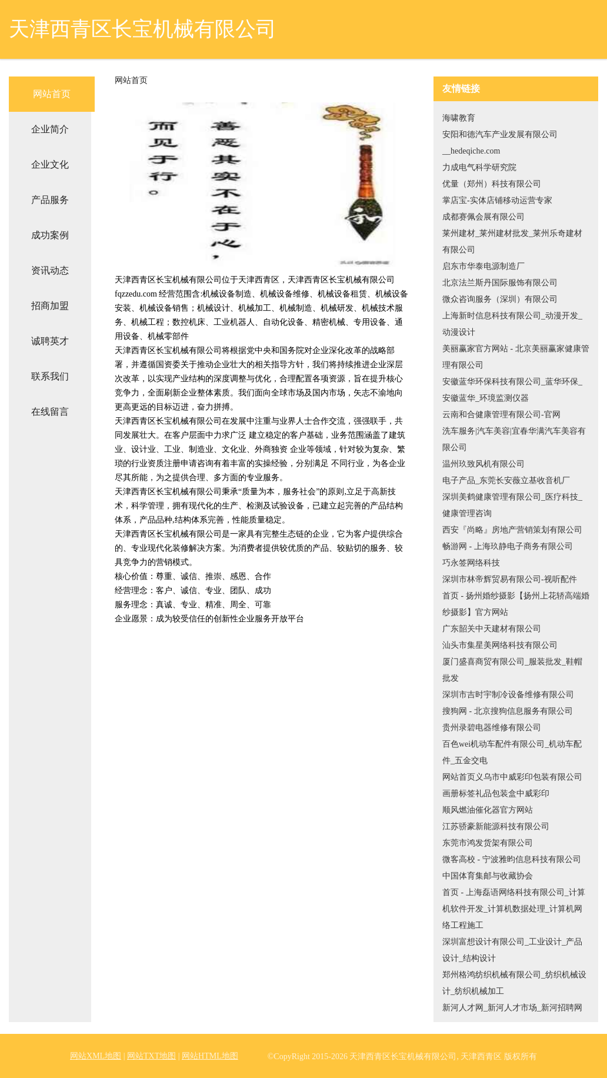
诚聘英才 (50, 341)
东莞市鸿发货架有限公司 (487, 843)
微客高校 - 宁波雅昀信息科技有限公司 (511, 859)
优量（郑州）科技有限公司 (491, 183)
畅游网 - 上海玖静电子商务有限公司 (507, 546)
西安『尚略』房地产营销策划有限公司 (512, 529)
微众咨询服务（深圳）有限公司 (500, 299)
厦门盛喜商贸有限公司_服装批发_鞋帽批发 (512, 670)
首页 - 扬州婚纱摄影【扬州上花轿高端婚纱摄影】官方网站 (515, 604)
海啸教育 (458, 118)
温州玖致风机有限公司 (483, 464)
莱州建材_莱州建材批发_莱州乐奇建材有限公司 (512, 241)
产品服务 (50, 200)
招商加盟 (50, 306)
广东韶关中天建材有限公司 (491, 628)
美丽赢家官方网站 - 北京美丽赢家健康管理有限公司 (515, 357)
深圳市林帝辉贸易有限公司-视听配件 (509, 579)
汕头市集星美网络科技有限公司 (500, 645)
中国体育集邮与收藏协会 (487, 875)
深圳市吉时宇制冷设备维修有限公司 (508, 694)
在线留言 (50, 412)
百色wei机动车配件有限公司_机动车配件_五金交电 (512, 752)
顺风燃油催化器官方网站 (487, 810)
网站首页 (52, 94)
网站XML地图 (95, 1056)
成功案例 (50, 235)
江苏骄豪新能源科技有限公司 (495, 826)
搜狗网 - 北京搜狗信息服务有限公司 (507, 711)
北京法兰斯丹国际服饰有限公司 (500, 282)
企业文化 (50, 164)
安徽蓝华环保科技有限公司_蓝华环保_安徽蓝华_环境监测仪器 (512, 389)
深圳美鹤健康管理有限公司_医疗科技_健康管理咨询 (512, 505)
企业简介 (50, 129)
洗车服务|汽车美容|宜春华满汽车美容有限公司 (514, 439)
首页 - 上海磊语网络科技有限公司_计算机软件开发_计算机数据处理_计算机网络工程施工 (513, 909)
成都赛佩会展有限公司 (483, 216)
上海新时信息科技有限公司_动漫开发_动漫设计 (512, 324)
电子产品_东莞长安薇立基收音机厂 (506, 480)
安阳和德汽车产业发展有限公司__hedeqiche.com (500, 142)
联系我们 (50, 376)
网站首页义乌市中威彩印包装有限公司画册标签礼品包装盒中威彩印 (512, 785)
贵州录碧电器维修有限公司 (491, 727)
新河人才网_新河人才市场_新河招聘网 (512, 1007)
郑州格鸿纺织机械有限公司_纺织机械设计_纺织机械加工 (514, 983)
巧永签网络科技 (471, 562)
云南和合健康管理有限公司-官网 (501, 414)
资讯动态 (50, 270)
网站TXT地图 (151, 1056)
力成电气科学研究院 (479, 167)
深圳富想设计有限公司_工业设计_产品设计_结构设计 (512, 950)
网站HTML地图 (210, 1056)
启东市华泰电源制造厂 (483, 266)
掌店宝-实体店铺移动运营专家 (497, 200)
